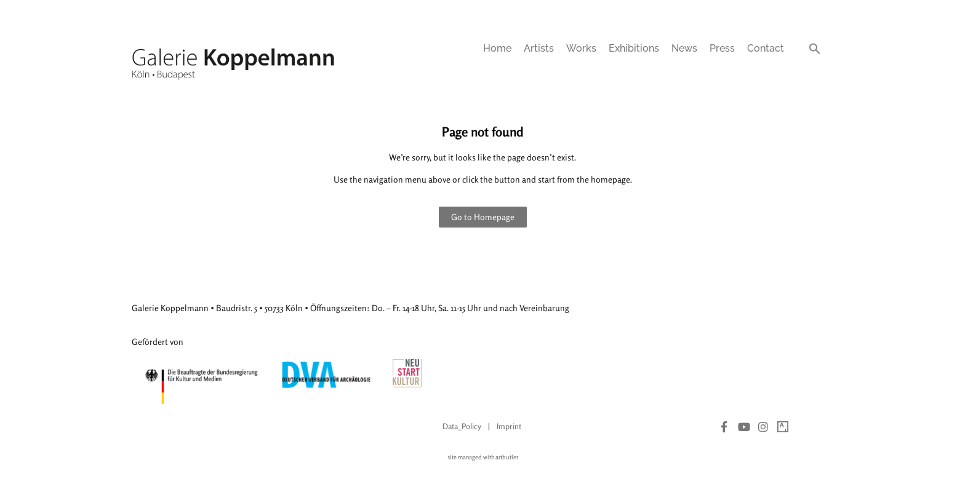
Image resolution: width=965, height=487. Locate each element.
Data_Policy (461, 426)
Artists (539, 48)
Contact (765, 48)
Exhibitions (634, 48)
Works (581, 48)
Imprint (509, 426)
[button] (814, 48)
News (684, 48)
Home (497, 48)
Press (722, 48)
